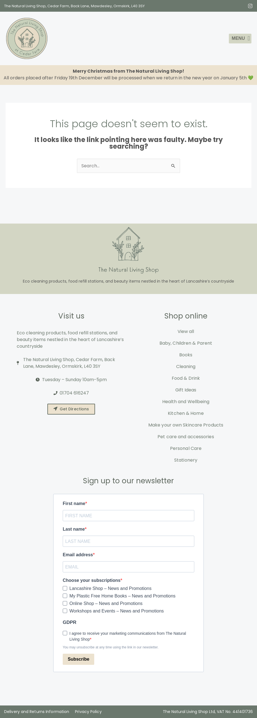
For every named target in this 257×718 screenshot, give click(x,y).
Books (186, 355)
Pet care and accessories (185, 436)
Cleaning (186, 366)
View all (186, 331)
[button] (240, 38)
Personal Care (186, 448)
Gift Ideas (186, 390)
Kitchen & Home (185, 413)
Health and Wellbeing (186, 401)
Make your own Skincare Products (185, 425)
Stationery (185, 460)
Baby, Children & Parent (185, 343)
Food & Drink (186, 378)
